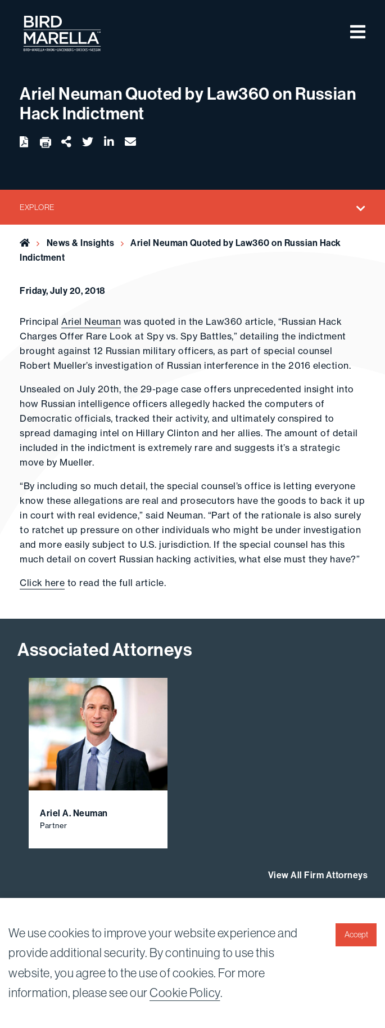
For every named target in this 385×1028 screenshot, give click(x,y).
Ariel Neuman (91, 321)
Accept (356, 934)
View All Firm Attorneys (318, 875)
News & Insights (81, 243)
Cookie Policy (185, 993)
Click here (42, 582)
